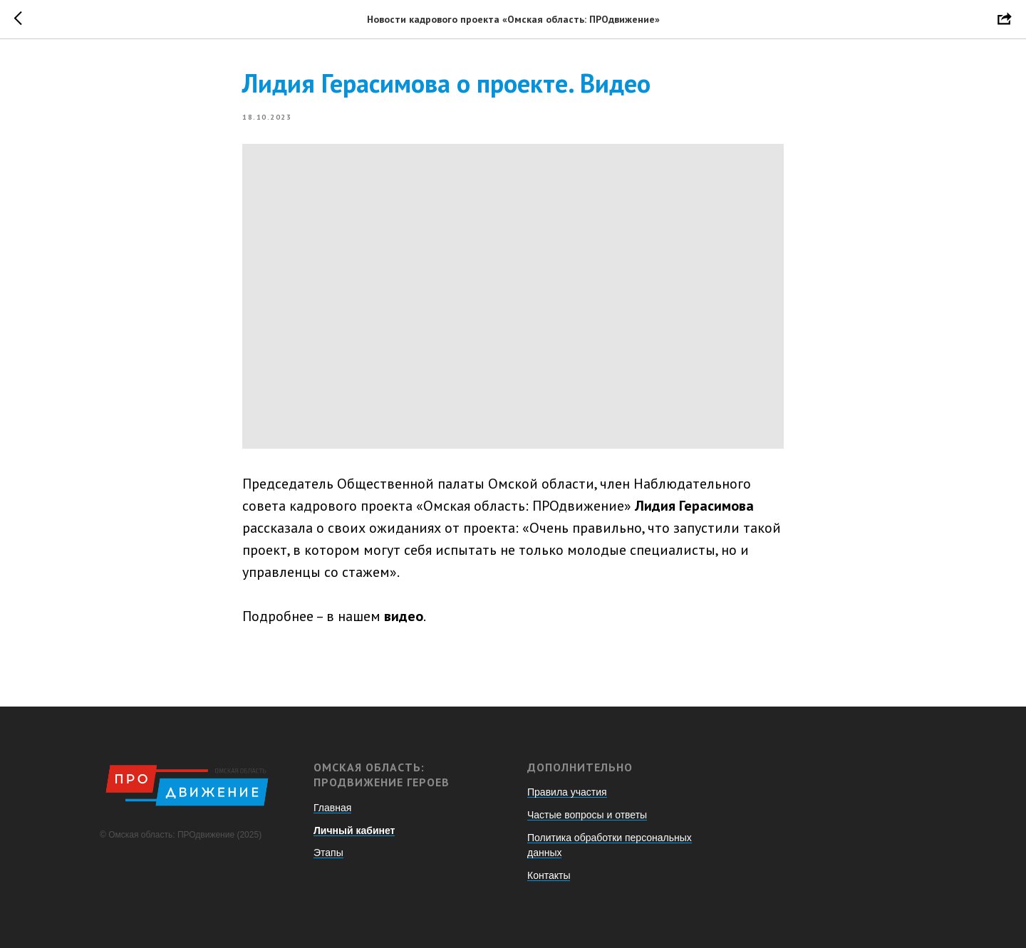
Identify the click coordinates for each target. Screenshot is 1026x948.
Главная (332, 807)
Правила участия (567, 792)
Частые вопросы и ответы (587, 815)
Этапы (328, 852)
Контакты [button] (548, 875)
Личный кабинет (354, 830)
